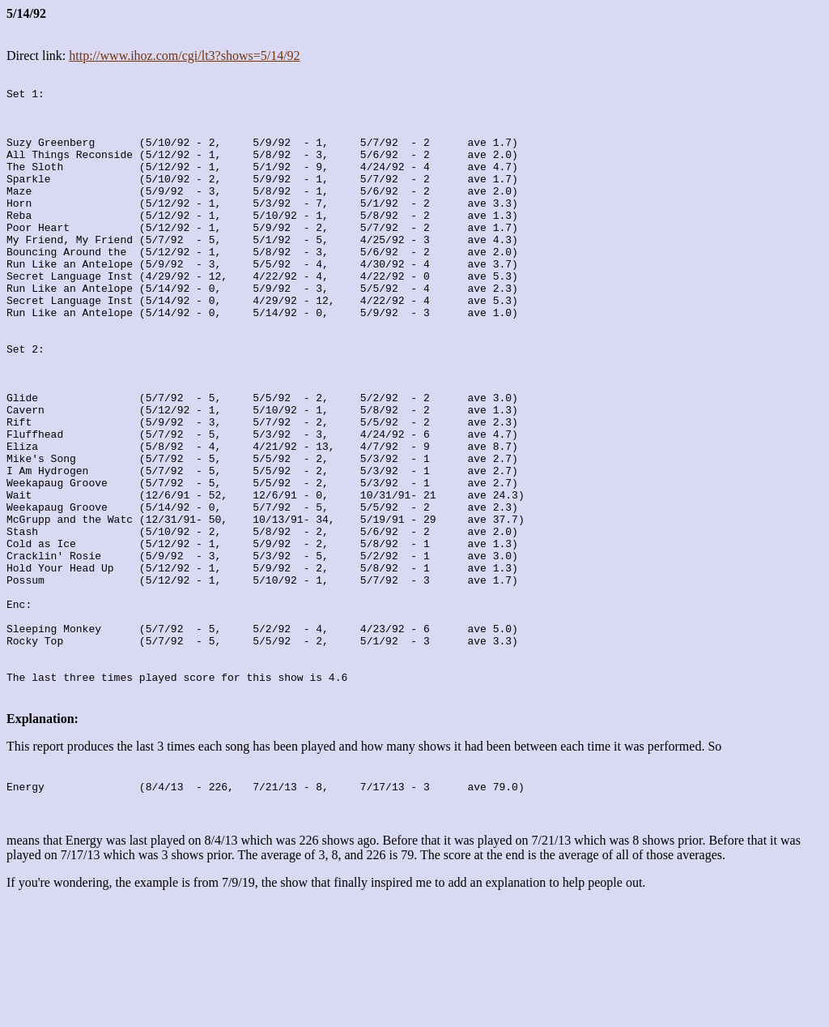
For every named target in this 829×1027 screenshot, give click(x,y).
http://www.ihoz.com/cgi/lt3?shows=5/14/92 (184, 55)
